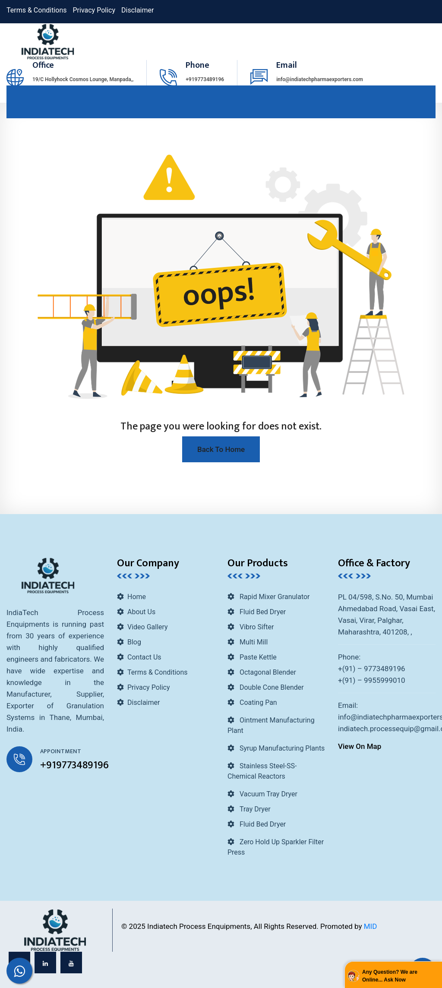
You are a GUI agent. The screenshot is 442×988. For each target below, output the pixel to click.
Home (136, 597)
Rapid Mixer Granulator (274, 597)
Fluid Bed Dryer (262, 612)
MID (370, 926)
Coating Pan (257, 702)
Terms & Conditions (36, 10)
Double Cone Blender (271, 687)
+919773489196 (205, 79)
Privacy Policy (94, 10)
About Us (141, 612)
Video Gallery (147, 627)
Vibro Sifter (256, 627)
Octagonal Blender (267, 672)
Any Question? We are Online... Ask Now (389, 976)
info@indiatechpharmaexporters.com (319, 79)
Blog (134, 642)
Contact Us (144, 657)
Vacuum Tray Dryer (267, 794)
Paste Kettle (257, 657)
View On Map (359, 746)
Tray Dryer (254, 809)
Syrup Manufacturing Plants (281, 748)
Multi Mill (253, 642)
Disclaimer (137, 10)
